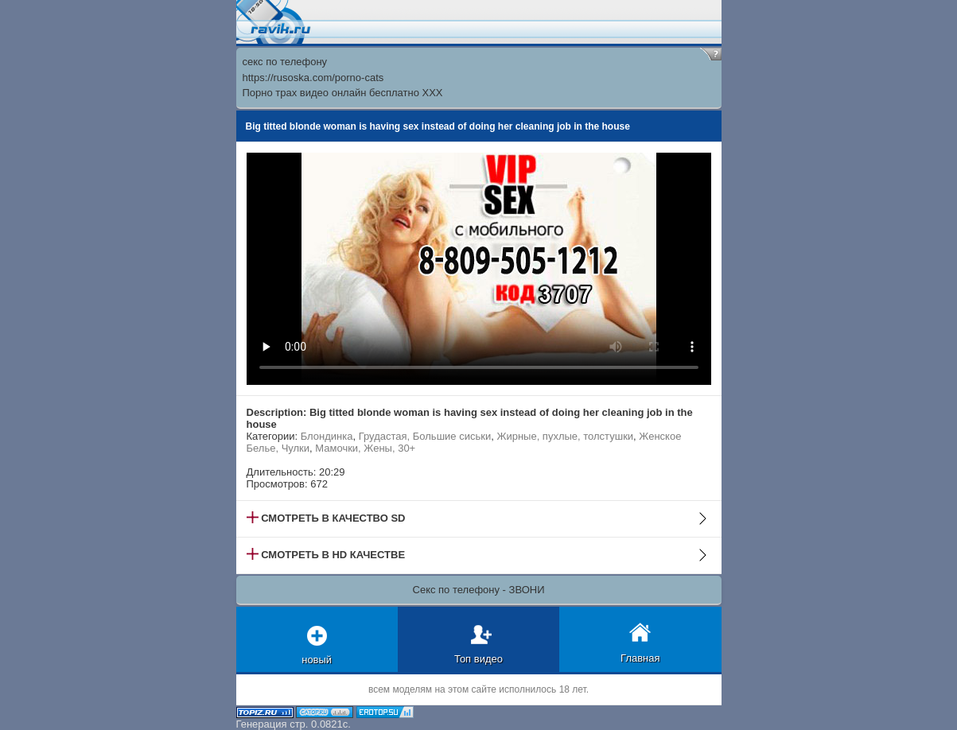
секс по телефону (285, 62)
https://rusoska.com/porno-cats (313, 77)
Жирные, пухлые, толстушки (564, 436)
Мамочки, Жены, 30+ (365, 448)
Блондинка (327, 436)
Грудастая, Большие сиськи (425, 436)
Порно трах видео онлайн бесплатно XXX (343, 93)
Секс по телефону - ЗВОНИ (479, 590)
